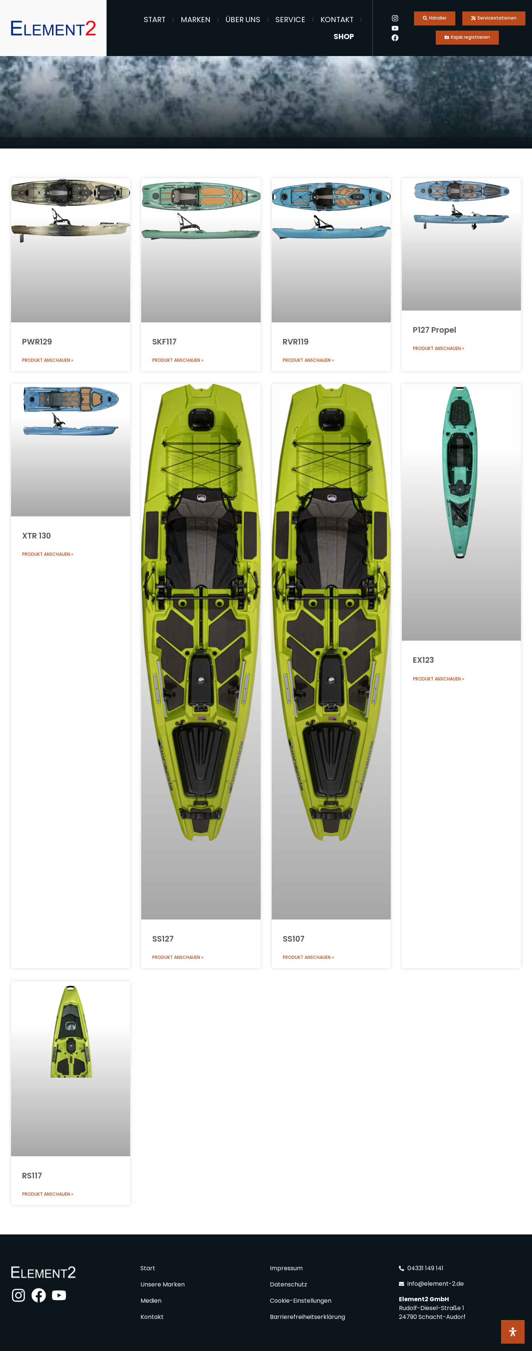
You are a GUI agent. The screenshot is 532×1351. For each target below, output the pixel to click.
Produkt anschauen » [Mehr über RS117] (47, 1194)
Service (290, 19)
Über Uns (243, 19)
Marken (196, 19)
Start (155, 19)
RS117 (32, 1175)
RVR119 (296, 341)
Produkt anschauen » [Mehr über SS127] (178, 957)
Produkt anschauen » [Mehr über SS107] (308, 957)
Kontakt (337, 19)
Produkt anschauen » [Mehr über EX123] (438, 679)
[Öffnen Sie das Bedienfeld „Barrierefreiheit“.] (513, 1332)
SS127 (163, 938)
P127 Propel (434, 330)
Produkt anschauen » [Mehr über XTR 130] (47, 554)
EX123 (423, 660)
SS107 (294, 938)
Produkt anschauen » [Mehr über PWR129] (47, 360)
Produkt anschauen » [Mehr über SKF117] (178, 360)
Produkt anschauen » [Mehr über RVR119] (308, 360)
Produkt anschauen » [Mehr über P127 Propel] (438, 348)
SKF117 (164, 341)
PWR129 (37, 341)
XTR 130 (36, 535)
